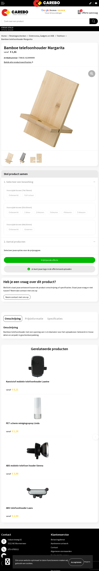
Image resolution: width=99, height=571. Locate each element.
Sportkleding (56, 512)
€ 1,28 (58, 390)
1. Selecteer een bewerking (18, 181)
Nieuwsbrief (6, 523)
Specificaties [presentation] (55, 319)
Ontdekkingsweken (9, 500)
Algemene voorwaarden (61, 468)
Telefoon (61, 36)
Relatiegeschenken (17, 36)
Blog (3, 508)
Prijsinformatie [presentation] (34, 319)
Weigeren (87, 562)
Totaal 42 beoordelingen (53, 13)
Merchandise (6, 516)
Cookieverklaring (58, 475)
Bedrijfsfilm (6, 520)
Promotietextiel (58, 500)
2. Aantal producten (14, 241)
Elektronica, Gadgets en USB (41, 36)
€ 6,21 (12, 390)
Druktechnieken (58, 483)
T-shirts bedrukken (9, 512)
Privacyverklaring (58, 479)
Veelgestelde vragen (60, 472)
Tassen (54, 520)
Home (4, 36)
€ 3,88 (12, 432)
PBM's (53, 508)
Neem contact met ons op (16, 298)
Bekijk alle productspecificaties (18, 62)
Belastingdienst (58, 456)
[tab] (12, 319)
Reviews (53, 10)
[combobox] (45, 21)
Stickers (54, 523)
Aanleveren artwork (59, 460)
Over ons (5, 504)
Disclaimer (55, 487)
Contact (54, 464)
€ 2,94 (58, 432)
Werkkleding (56, 504)
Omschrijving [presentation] (13, 319)
